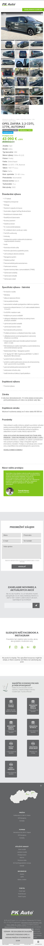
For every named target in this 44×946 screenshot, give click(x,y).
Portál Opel (22, 891)
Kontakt (22, 866)
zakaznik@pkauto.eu (10, 927)
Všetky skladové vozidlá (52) (33, 9)
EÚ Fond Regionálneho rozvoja (22, 863)
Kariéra (22, 874)
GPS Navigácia (22, 818)
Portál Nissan (22, 894)
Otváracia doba (22, 860)
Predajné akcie (22, 855)
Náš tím (22, 857)
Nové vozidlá (22, 849)
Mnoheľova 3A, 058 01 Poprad (22, 832)
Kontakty (22, 821)
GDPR (22, 877)
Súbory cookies (22, 879)
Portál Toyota (22, 896)
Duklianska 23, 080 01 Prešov (22, 815)
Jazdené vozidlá (22, 852)
